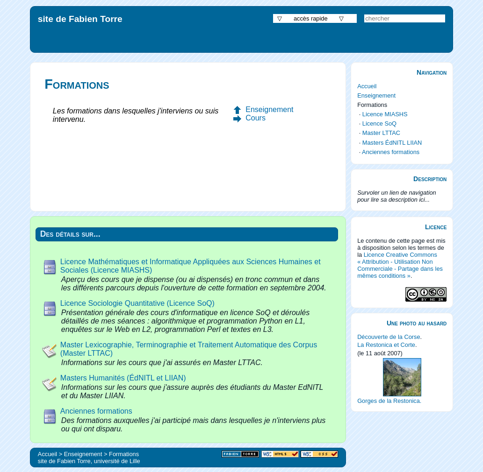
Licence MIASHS (385, 114)
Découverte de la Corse (388, 336)
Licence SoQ (379, 123)
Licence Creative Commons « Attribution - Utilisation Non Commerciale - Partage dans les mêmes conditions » (400, 265)
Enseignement (269, 109)
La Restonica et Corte (386, 344)
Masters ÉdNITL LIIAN (392, 142)
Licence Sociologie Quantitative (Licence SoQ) (137, 303)
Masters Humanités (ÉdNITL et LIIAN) (123, 378)
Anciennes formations (96, 411)
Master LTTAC (381, 132)
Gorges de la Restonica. (389, 400)
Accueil (366, 86)
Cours (255, 118)
